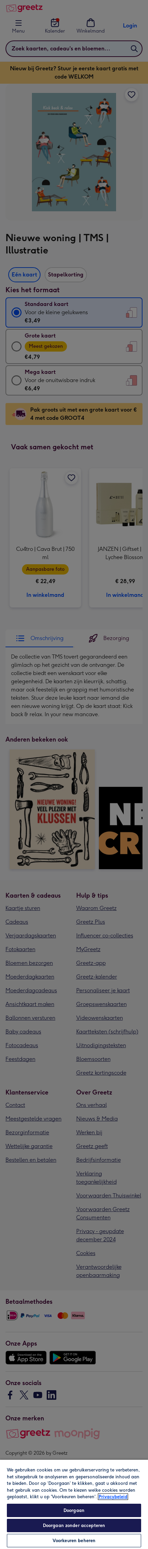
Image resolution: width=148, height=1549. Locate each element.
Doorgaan (74, 1510)
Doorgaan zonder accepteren (74, 1525)
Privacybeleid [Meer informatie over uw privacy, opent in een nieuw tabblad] (113, 1496)
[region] (74, 1504)
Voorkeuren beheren (74, 1540)
